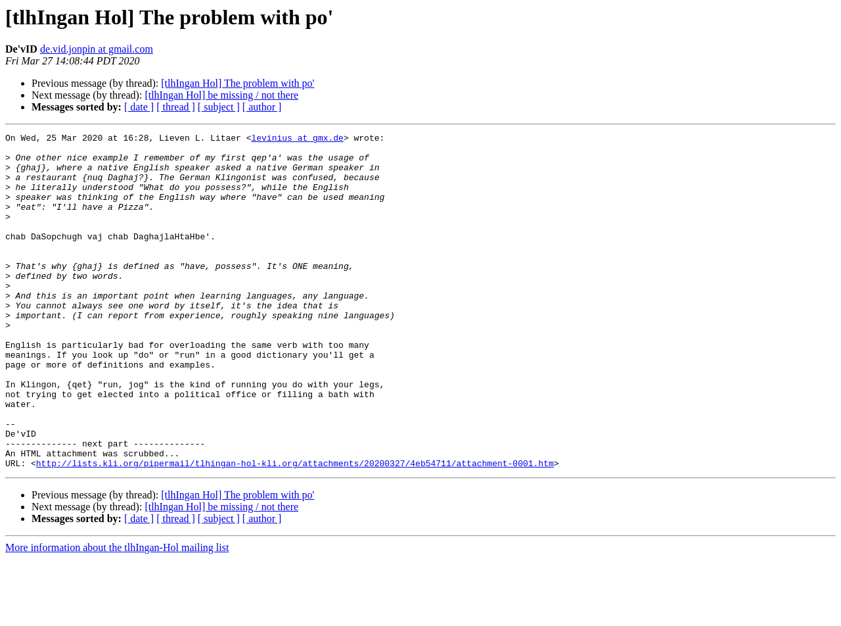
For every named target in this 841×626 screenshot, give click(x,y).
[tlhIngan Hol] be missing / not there (221, 95)
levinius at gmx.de (297, 139)
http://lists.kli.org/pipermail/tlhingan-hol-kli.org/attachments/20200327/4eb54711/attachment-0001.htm (295, 530)
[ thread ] (175, 106)
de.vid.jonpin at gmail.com (96, 49)
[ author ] (262, 106)
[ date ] (139, 106)
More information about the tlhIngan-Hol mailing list (117, 614)
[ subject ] (219, 106)
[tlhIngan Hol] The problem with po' (237, 83)
